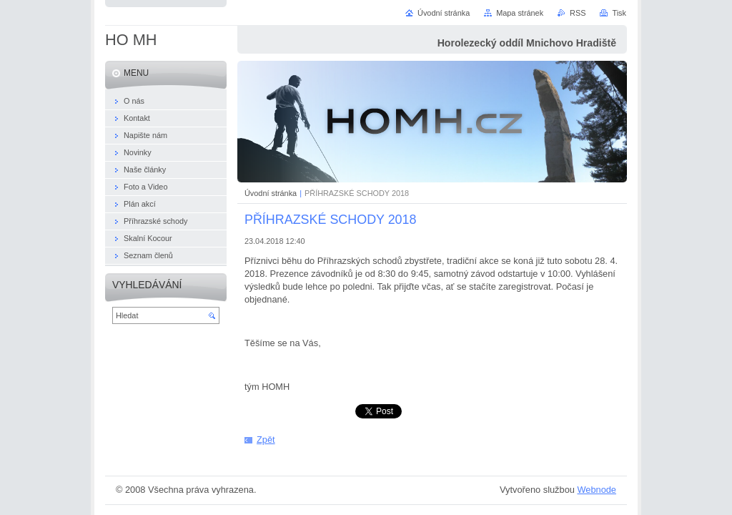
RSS (577, 13)
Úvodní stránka (270, 193)
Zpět (266, 439)
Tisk (619, 13)
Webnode (596, 489)
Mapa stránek (519, 13)
